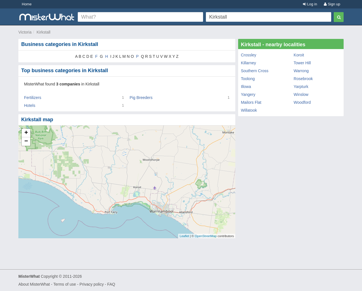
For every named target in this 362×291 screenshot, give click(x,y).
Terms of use (64, 284)
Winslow (301, 94)
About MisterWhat (34, 284)
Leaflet (184, 236)
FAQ (111, 284)
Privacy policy (91, 284)
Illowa (246, 86)
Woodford (302, 102)
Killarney (248, 63)
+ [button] (26, 133)
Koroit (299, 55)
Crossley (248, 55)
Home (27, 4)
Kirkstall (43, 32)
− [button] (26, 141)
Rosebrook (303, 78)
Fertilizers (32, 97)
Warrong (301, 71)
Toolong (248, 78)
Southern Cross (254, 71)
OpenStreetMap (206, 236)
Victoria (24, 32)
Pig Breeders (141, 97)
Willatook (249, 110)
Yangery (248, 94)
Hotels (29, 105)
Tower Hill (302, 63)
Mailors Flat (251, 102)
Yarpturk (301, 86)
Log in (310, 4)
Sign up (332, 4)
